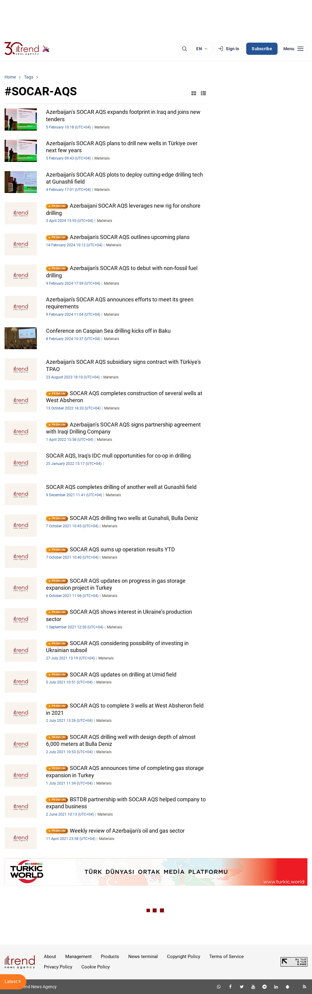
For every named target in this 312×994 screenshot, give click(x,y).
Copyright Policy (183, 956)
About (50, 956)
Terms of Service (226, 956)
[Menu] (293, 49)
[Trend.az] (27, 48)
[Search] (184, 49)
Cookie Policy (95, 967)
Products (110, 956)
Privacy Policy (58, 967)
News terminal (143, 956)
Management (78, 956)
